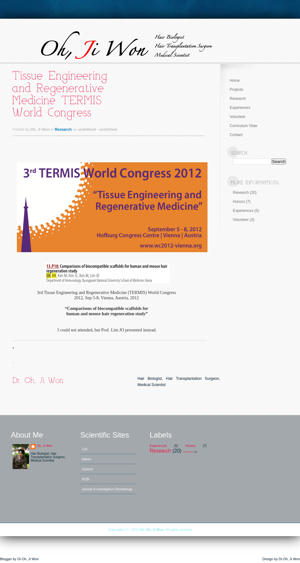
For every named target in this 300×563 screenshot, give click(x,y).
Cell (84, 449)
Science (87, 469)
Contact (236, 135)
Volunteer (238, 117)
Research (63, 129)
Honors (239, 201)
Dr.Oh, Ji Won (28, 559)
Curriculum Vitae (243, 126)
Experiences (240, 107)
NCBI (85, 479)
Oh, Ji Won (44, 446)
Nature (86, 459)
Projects (236, 89)
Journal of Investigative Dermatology (107, 489)
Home (235, 80)
